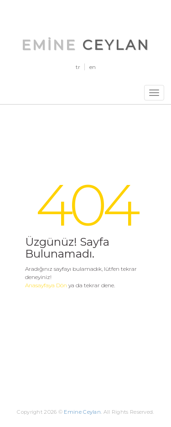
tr (78, 66)
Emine (85, 45)
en (92, 66)
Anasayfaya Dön (46, 285)
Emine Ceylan (82, 412)
